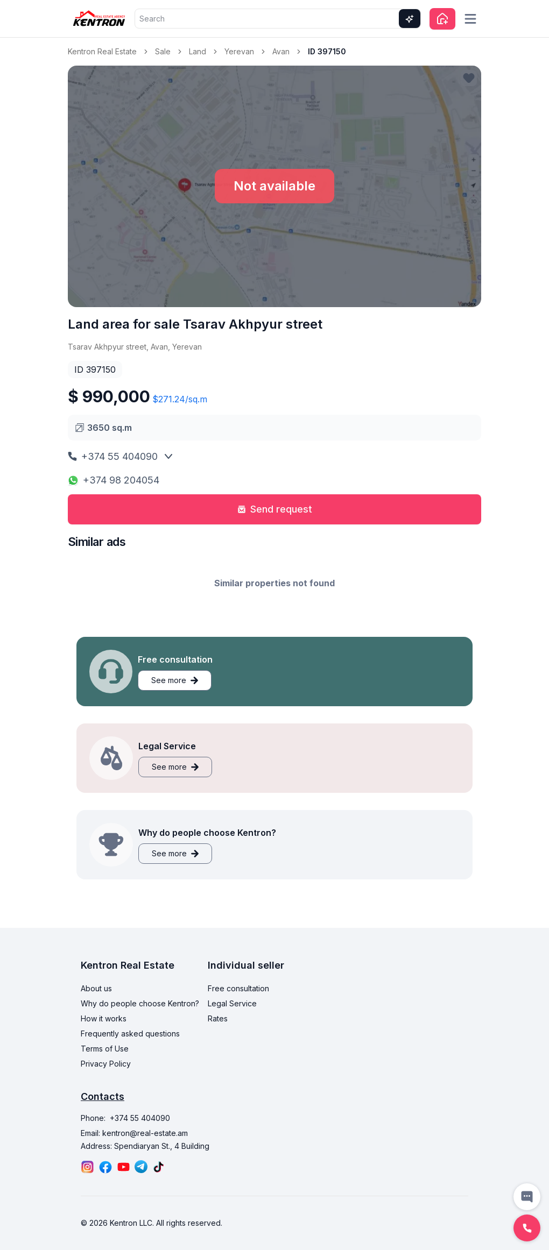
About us (96, 988)
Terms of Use (105, 1048)
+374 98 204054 (113, 480)
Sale (163, 51)
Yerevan (239, 51)
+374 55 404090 (113, 456)
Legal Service (232, 1003)
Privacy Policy (106, 1063)
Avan (281, 51)
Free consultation (238, 988)
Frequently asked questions (130, 1033)
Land (197, 51)
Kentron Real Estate (102, 51)
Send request (274, 509)
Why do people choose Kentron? (140, 1003)
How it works (103, 1018)
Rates (218, 1018)
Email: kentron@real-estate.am (134, 1133)
